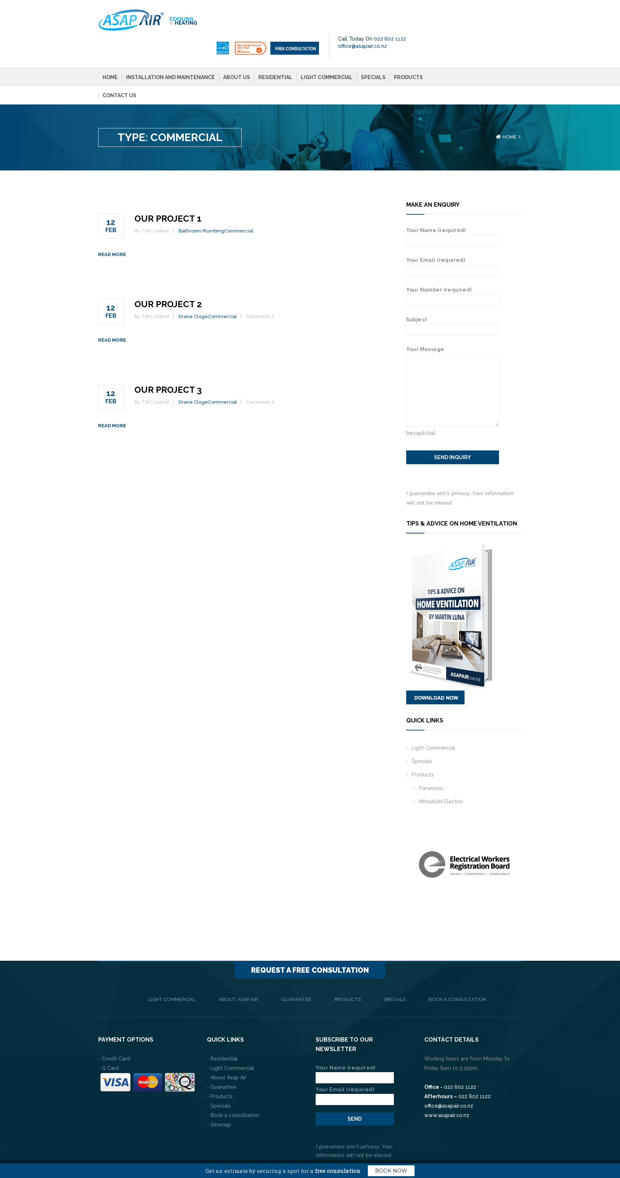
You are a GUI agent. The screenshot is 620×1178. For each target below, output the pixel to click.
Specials (373, 52)
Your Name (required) (452, 210)
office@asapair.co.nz (471, 21)
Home (110, 52)
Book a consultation (457, 974)
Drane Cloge (193, 291)
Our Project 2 (168, 279)
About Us (236, 52)
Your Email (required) (452, 240)
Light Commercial (327, 52)
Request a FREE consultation (310, 945)
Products (408, 52)
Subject (452, 300)
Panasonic (431, 763)
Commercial (238, 206)
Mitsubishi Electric (441, 776)
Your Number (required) (452, 270)
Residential (275, 52)
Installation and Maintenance (170, 52)
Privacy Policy (504, 1149)
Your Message (452, 329)
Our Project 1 (167, 193)
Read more (112, 229)
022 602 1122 (499, 14)
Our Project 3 (168, 364)
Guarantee (296, 974)
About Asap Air (238, 974)
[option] (464, 840)
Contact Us (119, 70)
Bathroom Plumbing (201, 206)
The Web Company (200, 1149)
